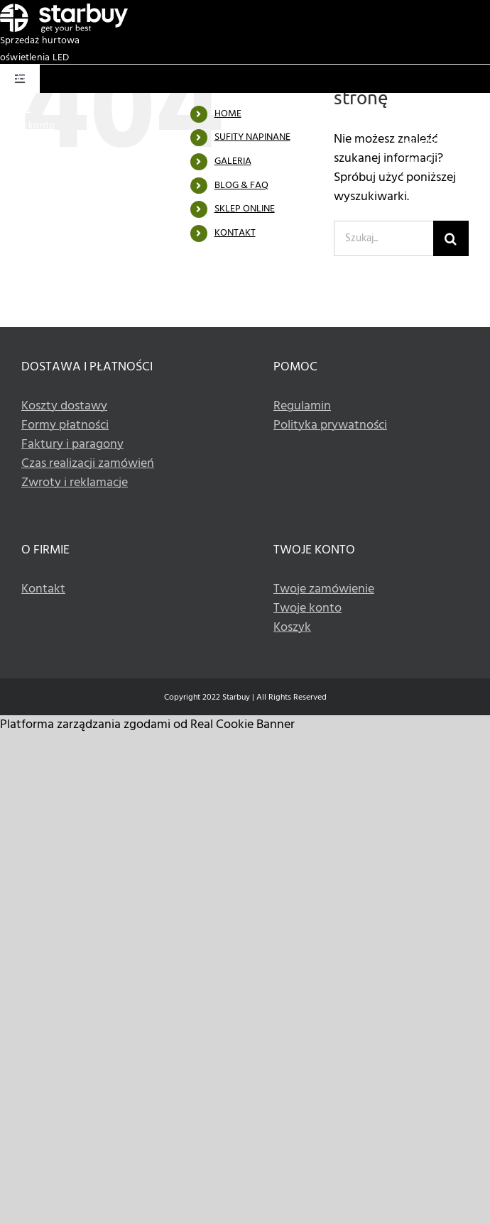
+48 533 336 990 (454, 143)
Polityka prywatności (330, 425)
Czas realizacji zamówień (87, 463)
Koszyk (15, 109)
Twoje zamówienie (323, 589)
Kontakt (43, 589)
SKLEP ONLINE (244, 209)
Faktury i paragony (72, 444)
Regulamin (302, 406)
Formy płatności (65, 425)
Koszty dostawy (64, 406)
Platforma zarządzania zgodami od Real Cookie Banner (147, 725)
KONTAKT (235, 233)
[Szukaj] (451, 238)
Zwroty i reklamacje (74, 483)
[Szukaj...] (383, 238)
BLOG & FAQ (241, 185)
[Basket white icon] (20, 73)
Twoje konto (27, 126)
